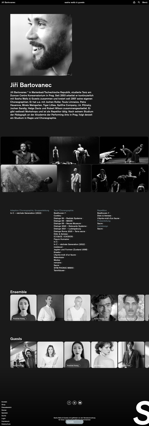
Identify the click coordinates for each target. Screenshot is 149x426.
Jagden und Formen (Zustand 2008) (70, 249)
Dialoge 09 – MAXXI (63, 221)
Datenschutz (6, 424)
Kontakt (4, 402)
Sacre (56, 265)
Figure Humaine (61, 239)
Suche (4, 416)
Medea (57, 260)
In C (56, 241)
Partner (4, 410)
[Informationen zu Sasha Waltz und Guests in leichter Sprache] (134, 2)
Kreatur (57, 252)
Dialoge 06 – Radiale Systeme (68, 218)
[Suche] (139, 2)
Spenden (5, 413)
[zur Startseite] (74, 2)
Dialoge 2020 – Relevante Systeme (70, 226)
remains (57, 262)
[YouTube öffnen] (80, 403)
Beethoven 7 (60, 213)
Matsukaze (59, 257)
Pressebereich (7, 407)
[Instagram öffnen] (75, 403)
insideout (58, 247)
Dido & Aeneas (61, 234)
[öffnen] (23, 308)
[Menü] (145, 2)
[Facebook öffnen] (69, 403)
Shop (3, 405)
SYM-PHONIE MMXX (64, 267)
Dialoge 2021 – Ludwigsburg (67, 228)
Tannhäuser (59, 270)
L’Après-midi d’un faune (65, 254)
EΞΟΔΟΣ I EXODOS (63, 236)
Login (3, 418)
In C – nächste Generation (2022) (25, 213)
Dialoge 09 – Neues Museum (67, 223)
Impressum (5, 421)
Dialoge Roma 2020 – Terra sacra (69, 231)
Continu (57, 215)
